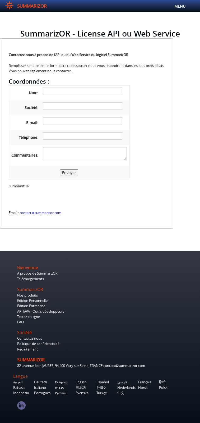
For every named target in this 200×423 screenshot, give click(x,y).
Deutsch (40, 382)
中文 (120, 393)
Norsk (143, 387)
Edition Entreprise (31, 306)
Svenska (82, 393)
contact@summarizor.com (40, 213)
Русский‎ (61, 393)
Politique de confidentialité (38, 344)
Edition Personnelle (32, 300)
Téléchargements (30, 279)
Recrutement (27, 349)
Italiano (40, 387)
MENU (191, 6)
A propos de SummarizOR (37, 273)
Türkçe (101, 393)
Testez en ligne (28, 317)
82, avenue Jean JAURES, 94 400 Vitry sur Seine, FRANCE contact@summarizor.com (81, 365)
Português (42, 393)
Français (144, 382)
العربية (18, 382)
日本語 (81, 387)
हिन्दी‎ (162, 382)
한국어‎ (101, 387)
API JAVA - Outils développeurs (40, 311)
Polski (163, 387)
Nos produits (27, 295)
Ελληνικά (61, 382)
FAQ (20, 322)
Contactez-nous (29, 338)
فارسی (122, 382)
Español (102, 382)
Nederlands (126, 387)
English (81, 382)
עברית (59, 387)
